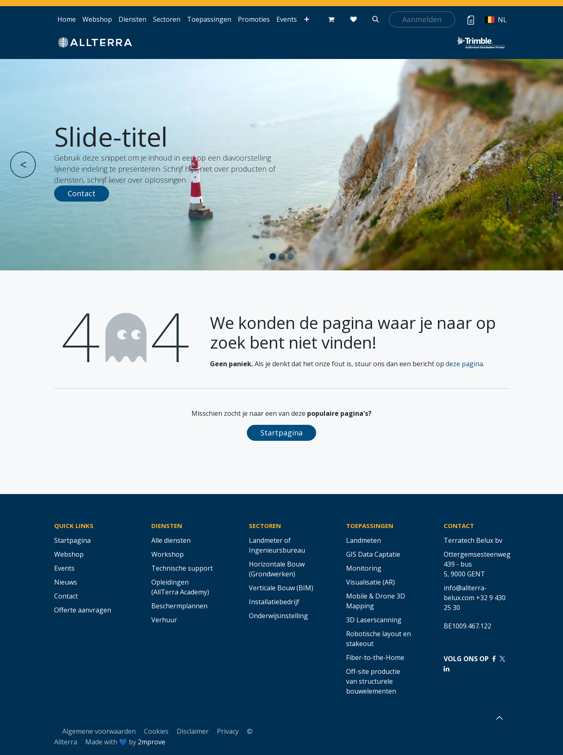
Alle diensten (171, 540)
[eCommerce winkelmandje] (331, 19)
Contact (82, 193)
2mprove (151, 741)
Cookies (156, 731)
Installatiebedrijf (274, 601)
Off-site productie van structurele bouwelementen (373, 681)
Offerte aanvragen (82, 609)
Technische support (182, 568)
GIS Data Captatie (373, 554)
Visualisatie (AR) (370, 582)
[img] (32, 164)
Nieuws (65, 582)
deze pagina (464, 363)
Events (64, 568)
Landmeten (363, 540)
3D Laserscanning (373, 619)
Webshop (69, 554)
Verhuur (164, 619)
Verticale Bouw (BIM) (281, 587)
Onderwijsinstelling (278, 615)
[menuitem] (66, 19)
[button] (376, 19)
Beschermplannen (179, 605)
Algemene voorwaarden (99, 731)
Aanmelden (422, 19)
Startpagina (281, 433)
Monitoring (363, 568)
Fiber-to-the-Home (375, 657)
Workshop (167, 554)
